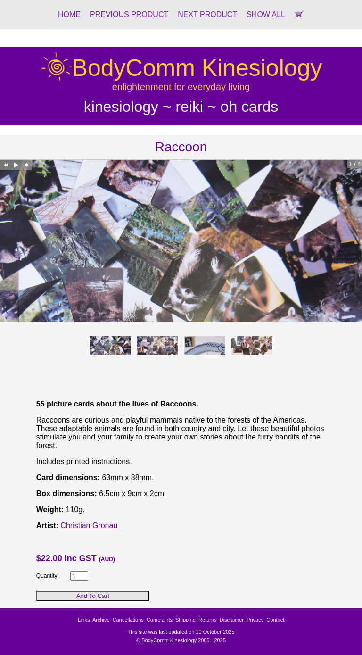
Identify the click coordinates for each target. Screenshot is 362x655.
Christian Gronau (88, 526)
